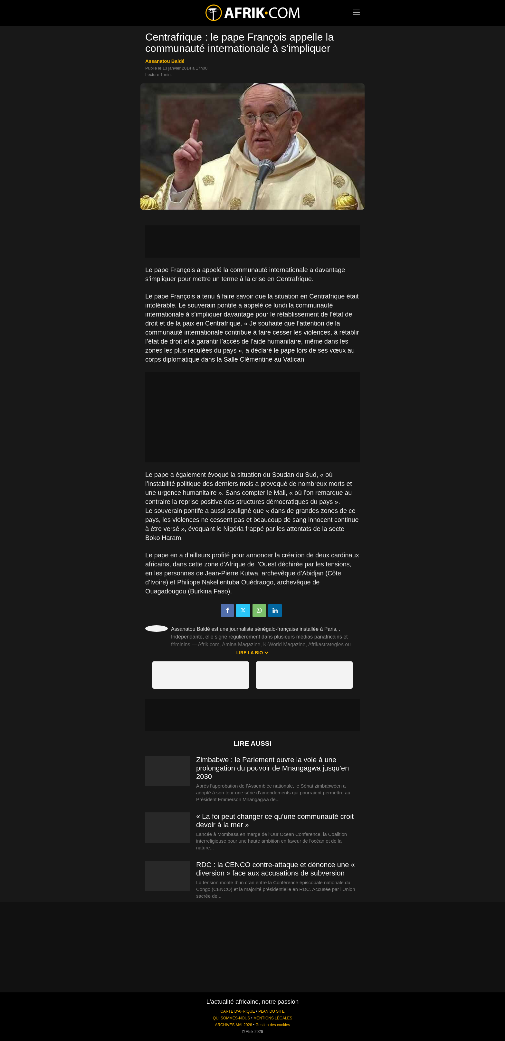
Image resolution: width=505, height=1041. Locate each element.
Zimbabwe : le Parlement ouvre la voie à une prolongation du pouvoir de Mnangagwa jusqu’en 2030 (272, 768)
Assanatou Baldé (165, 61)
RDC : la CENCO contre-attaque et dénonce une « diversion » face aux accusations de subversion (275, 869)
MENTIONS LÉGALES (272, 1018)
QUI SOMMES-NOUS (231, 1018)
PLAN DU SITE (271, 1011)
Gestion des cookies (272, 1025)
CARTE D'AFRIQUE (237, 1011)
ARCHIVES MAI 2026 (233, 1025)
